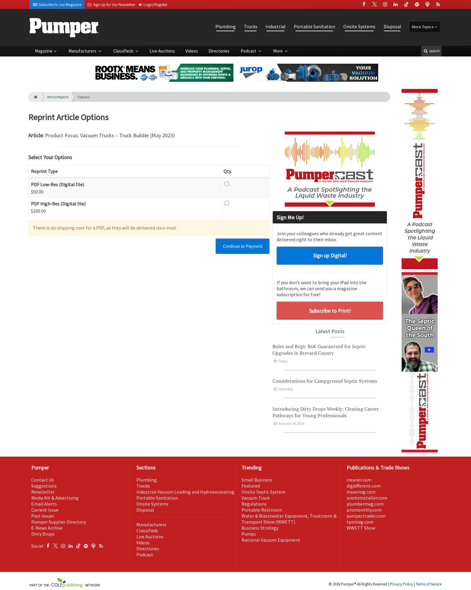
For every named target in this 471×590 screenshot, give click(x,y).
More (278, 51)
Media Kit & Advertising (55, 498)
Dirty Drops (43, 534)
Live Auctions (162, 51)
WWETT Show (361, 528)
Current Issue (45, 510)
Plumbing (225, 26)
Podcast (249, 51)
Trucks (250, 26)
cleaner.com (359, 480)
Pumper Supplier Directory (58, 522)
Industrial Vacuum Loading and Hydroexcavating (185, 492)
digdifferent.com (364, 486)
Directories (218, 51)
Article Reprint (57, 97)
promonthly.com (364, 510)
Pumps (249, 534)
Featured (251, 486)
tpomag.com (360, 522)
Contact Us (42, 480)
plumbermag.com (365, 504)
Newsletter (43, 492)
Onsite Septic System (263, 492)
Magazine (44, 51)
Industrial (276, 26)
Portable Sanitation (314, 26)
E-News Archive (47, 528)
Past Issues (42, 516)
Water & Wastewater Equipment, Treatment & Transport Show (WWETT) (289, 519)
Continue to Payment (242, 246)
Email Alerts (44, 504)
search (431, 50)
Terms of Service (429, 584)
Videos (191, 51)
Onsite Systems (359, 26)
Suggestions (44, 486)
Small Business (257, 480)
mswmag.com (361, 492)
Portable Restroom (262, 510)
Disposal (392, 26)
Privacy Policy (401, 584)
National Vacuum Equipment (271, 540)
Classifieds (124, 51)
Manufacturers (82, 51)
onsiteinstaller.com (367, 498)
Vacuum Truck (256, 498)
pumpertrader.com (366, 516)
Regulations (254, 504)
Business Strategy (260, 528)
